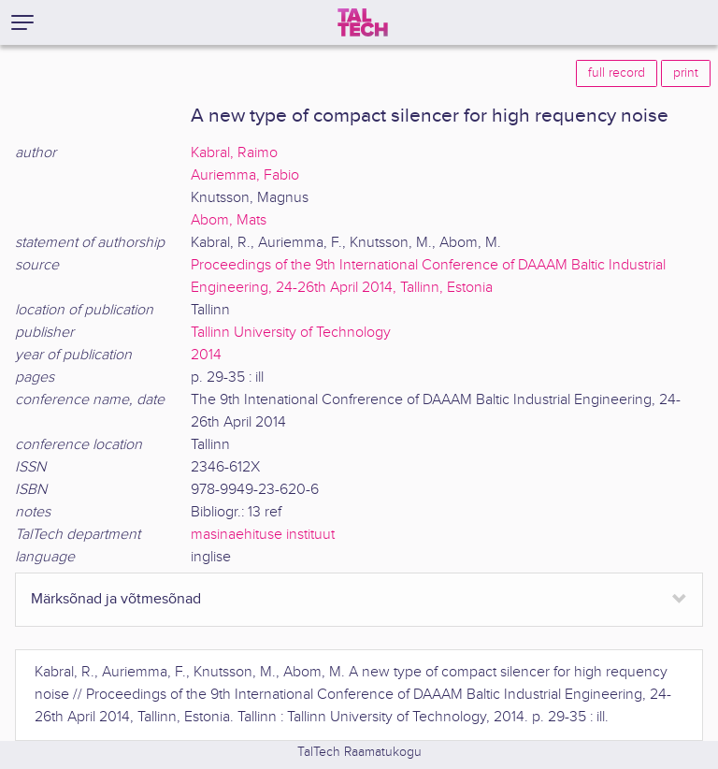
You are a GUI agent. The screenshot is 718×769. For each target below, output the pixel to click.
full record (616, 72)
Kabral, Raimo (234, 153)
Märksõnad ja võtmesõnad (116, 599)
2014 (206, 355)
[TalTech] (363, 22)
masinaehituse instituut (263, 535)
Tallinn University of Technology (291, 332)
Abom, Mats (228, 220)
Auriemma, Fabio (245, 175)
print (685, 72)
